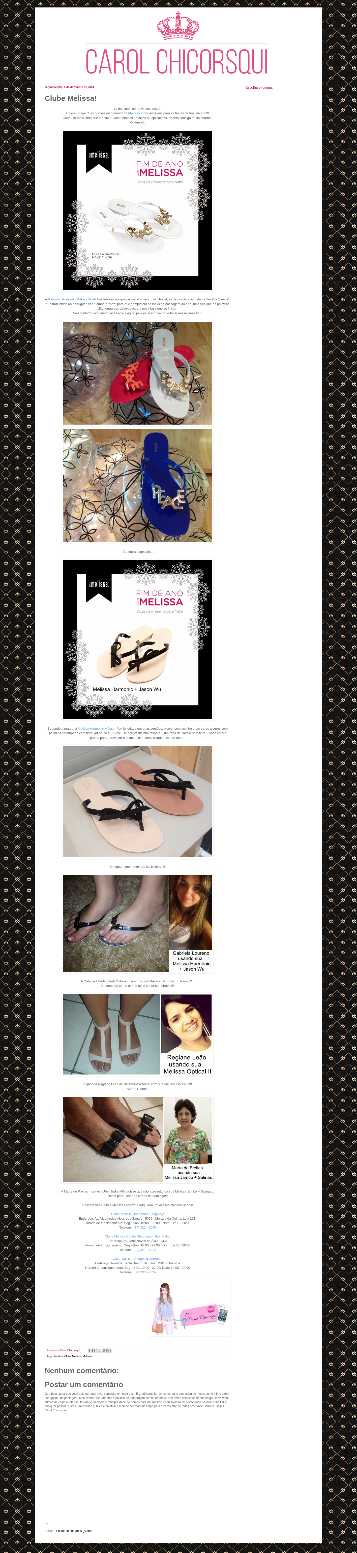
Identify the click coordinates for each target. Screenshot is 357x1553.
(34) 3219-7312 (145, 1250)
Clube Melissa (72, 1356)
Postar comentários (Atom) (74, 1531)
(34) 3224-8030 (145, 1227)
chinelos (58, 1356)
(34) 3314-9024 (145, 1272)
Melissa (87, 1356)
